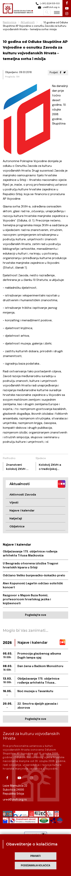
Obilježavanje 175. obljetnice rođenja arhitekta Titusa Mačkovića (30, 553)
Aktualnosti (28, 22)
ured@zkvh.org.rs (15, 799)
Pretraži (47, 12)
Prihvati (35, 856)
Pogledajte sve (35, 615)
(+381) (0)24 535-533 (47, 4)
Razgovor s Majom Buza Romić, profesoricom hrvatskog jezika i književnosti (27, 599)
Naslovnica (9, 22)
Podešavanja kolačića (35, 865)
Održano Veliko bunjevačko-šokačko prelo (34, 575)
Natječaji (15, 518)
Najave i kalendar (21, 510)
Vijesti (13, 502)
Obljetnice (17, 526)
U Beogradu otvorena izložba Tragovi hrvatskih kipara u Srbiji (30, 565)
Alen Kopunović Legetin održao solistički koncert (33, 585)
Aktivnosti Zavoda (22, 494)
